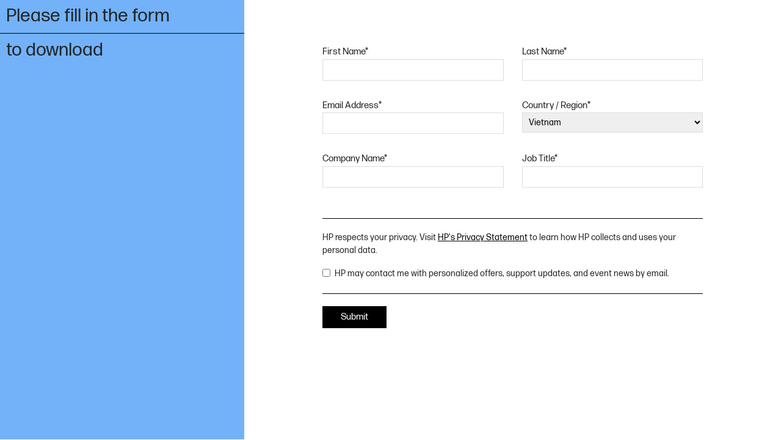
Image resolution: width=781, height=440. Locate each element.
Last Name (544, 51)
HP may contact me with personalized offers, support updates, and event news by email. (502, 273)
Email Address (352, 105)
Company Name (354, 158)
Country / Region (556, 105)
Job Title (540, 158)
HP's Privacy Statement (483, 237)
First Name (345, 51)
